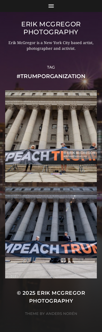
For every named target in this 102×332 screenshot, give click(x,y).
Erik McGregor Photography (51, 28)
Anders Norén (61, 313)
